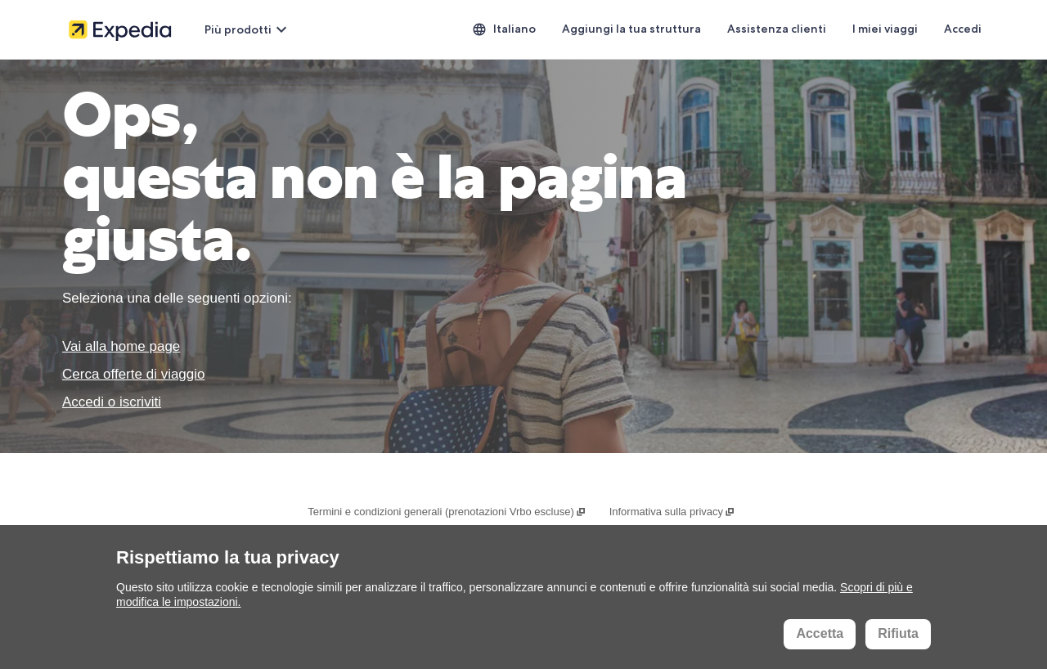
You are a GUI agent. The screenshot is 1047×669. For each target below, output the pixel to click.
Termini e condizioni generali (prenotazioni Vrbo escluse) (447, 511)
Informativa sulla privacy (672, 511)
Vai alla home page (121, 346)
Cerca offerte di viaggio (133, 374)
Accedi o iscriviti (111, 402)
